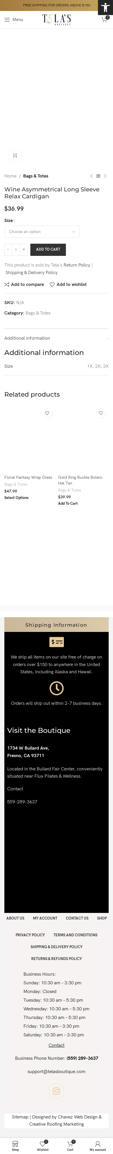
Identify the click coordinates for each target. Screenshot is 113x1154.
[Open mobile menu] (13, 19)
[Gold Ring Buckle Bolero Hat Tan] (83, 439)
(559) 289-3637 (82, 1058)
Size (8, 220)
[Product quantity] (16, 250)
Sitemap (20, 1117)
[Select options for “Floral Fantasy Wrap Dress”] (16, 498)
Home (10, 176)
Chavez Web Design (78, 1117)
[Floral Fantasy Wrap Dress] (29, 439)
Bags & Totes (35, 176)
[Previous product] (91, 176)
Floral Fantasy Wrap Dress (28, 477)
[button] (68, 504)
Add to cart (48, 249)
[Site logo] (56, 19)
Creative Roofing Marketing (56, 1124)
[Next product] (105, 176)
